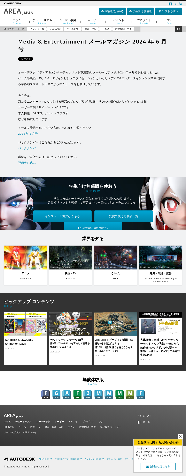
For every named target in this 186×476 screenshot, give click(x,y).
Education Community (93, 228)
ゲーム (22, 427)
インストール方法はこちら (62, 216)
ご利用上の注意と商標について (68, 459)
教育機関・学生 (87, 427)
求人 (101, 421)
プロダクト (88, 421)
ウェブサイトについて (94, 459)
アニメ (71, 427)
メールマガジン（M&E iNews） (20, 432)
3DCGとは (9, 427)
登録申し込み (27, 163)
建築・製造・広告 (54, 427)
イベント (73, 421)
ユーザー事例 (43, 421)
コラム (7, 421)
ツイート (24, 59)
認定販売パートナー (110, 427)
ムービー (59, 421)
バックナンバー (28, 148)
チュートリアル (23, 421)
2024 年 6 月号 (28, 134)
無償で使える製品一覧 (123, 216)
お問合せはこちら (158, 466)
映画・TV (35, 427)
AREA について (45, 459)
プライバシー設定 (114, 459)
